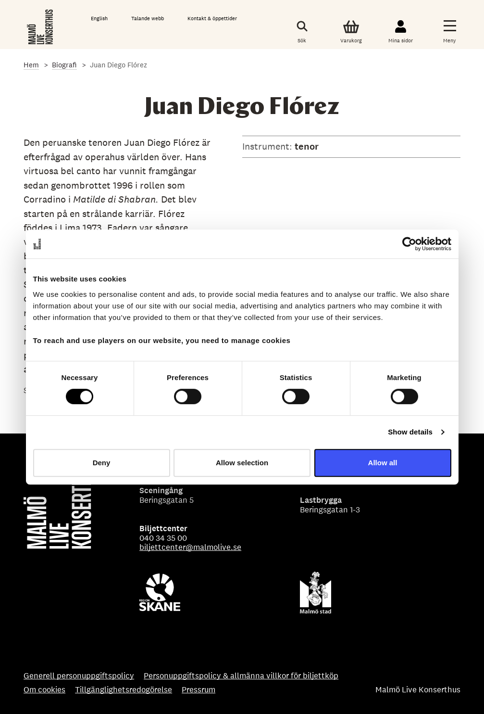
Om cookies (44, 690)
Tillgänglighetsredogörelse (123, 690)
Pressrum (198, 690)
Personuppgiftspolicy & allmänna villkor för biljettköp (241, 676)
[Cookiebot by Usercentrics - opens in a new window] (409, 244)
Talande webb (147, 18)
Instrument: (268, 146)
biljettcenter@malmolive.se (190, 547)
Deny (102, 463)
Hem (31, 64)
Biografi (64, 64)
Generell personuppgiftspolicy (79, 676)
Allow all (382, 463)
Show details (410, 432)
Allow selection (242, 463)
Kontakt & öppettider (212, 18)
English (99, 18)
